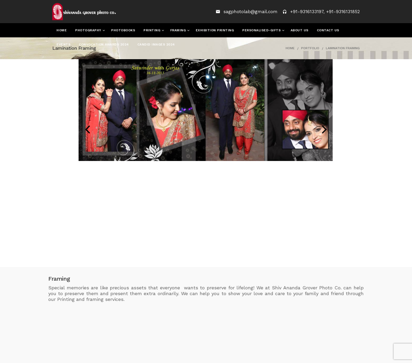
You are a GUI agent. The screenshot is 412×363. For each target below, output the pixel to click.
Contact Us (328, 30)
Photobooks (123, 30)
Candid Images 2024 (156, 44)
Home (61, 30)
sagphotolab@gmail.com (251, 11)
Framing (178, 30)
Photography (88, 30)
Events (63, 44)
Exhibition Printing (215, 30)
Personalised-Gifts (262, 30)
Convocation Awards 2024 (104, 44)
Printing (152, 30)
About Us (299, 30)
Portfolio (310, 48)
